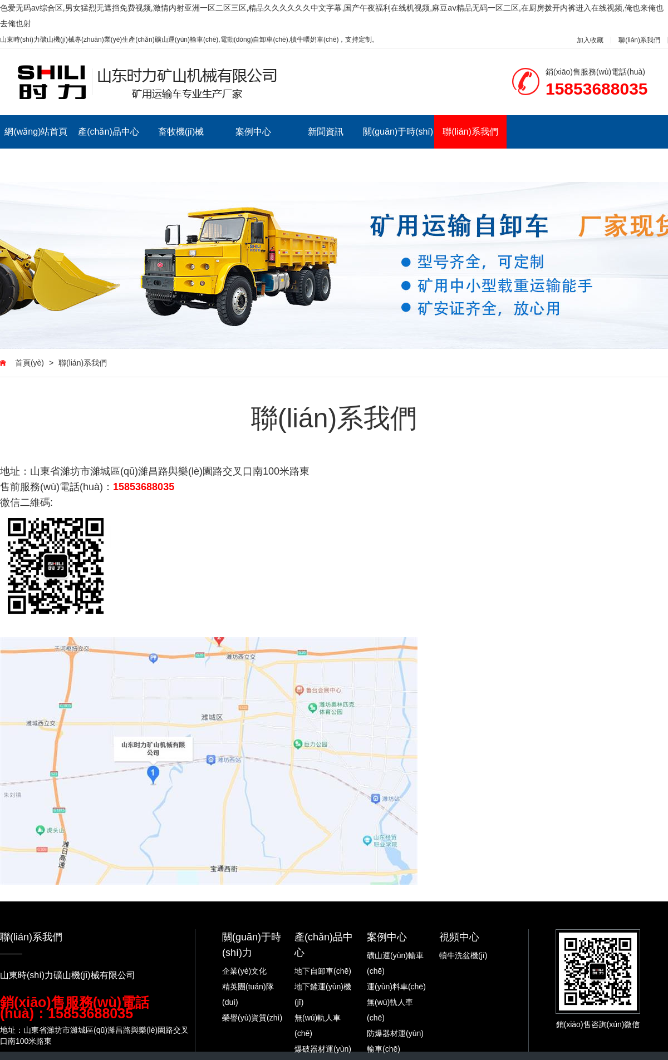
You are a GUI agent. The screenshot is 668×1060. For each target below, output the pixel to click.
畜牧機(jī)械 (181, 131)
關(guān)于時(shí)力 (398, 148)
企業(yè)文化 (244, 971)
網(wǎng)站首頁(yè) (35, 148)
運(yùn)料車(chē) (396, 986)
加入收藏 (590, 40)
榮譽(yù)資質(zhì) (252, 1017)
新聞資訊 (325, 131)
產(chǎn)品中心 (108, 131)
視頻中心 (459, 937)
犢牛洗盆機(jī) (463, 955)
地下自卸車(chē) (322, 971)
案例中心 (253, 131)
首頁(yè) (29, 362)
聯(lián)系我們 (639, 40)
